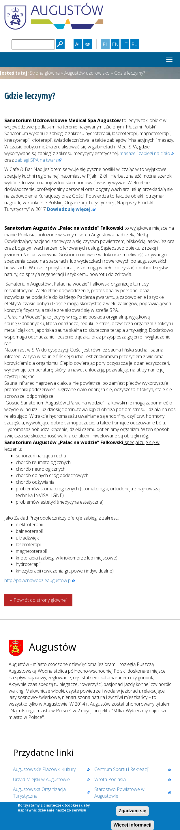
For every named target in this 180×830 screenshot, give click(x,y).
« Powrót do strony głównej (38, 600)
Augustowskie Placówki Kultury (44, 769)
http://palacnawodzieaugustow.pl (38, 580)
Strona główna (45, 73)
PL (106, 45)
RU (135, 45)
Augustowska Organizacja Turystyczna (39, 792)
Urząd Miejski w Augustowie (41, 779)
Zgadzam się (132, 811)
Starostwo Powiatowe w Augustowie (119, 792)
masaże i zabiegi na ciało (144, 153)
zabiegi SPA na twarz (36, 160)
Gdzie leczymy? (129, 73)
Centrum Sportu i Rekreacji (121, 769)
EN (116, 45)
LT (125, 45)
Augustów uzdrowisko (87, 73)
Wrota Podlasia (110, 779)
